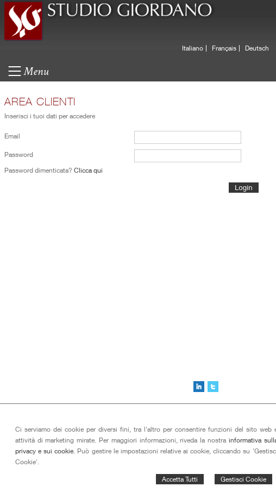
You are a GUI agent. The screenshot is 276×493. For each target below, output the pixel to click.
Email (12, 136)
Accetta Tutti (180, 479)
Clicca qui (88, 170)
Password (18, 154)
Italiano (192, 48)
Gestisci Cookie (243, 479)
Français (224, 48)
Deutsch (257, 48)
